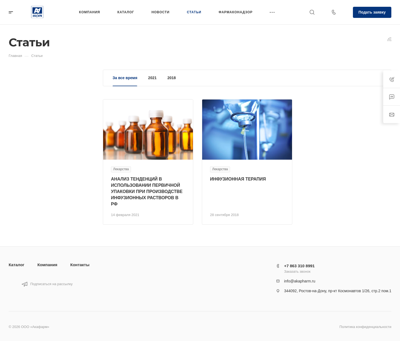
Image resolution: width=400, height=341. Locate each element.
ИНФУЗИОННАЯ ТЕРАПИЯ (238, 179)
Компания (47, 264)
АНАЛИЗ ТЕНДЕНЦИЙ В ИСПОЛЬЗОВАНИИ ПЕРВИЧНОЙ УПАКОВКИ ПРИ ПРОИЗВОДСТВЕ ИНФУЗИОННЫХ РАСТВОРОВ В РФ (146, 191)
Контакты (80, 264)
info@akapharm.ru (299, 281)
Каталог (16, 264)
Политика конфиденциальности (365, 327)
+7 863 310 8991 (299, 265)
